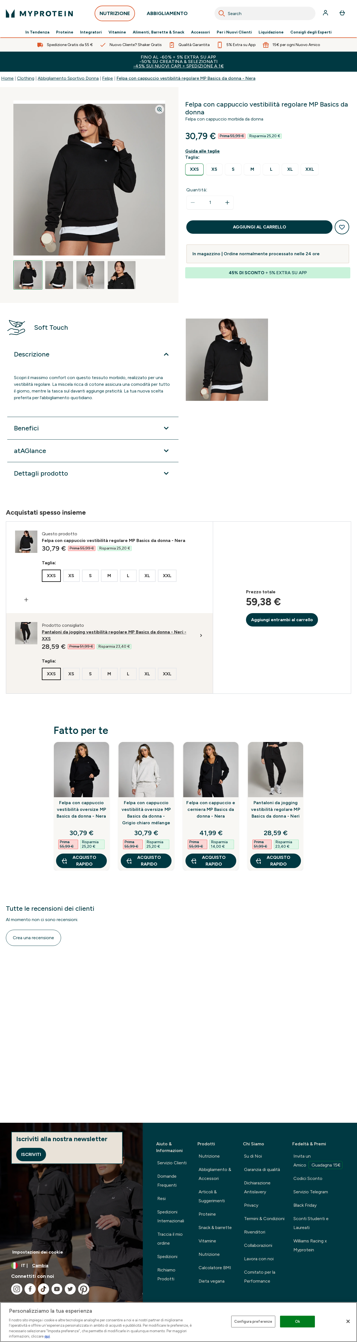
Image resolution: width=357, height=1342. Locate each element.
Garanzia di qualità (262, 1169)
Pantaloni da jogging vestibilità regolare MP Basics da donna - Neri (275, 809)
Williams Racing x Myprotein (310, 1245)
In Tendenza (37, 32)
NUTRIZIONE (115, 15)
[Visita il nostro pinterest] (83, 1289)
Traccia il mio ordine (170, 1239)
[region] (178, 1322)
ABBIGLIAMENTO (167, 15)
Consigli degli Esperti (311, 32)
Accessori (200, 32)
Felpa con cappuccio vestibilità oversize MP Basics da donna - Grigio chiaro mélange (146, 812)
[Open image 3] (90, 275)
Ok (297, 1321)
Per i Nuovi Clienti (234, 32)
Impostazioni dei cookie (37, 1252)
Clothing (25, 78)
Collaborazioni (258, 1245)
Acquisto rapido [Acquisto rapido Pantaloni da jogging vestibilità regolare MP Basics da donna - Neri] (272, 861)
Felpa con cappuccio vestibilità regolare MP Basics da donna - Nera (186, 78)
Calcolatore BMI (215, 1267)
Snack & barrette (215, 1227)
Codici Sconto (307, 1178)
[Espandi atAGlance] (92, 451)
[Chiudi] (348, 1321)
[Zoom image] (159, 109)
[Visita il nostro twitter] (70, 1289)
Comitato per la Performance (259, 1276)
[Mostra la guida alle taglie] (203, 151)
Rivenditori (254, 1232)
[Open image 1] (27, 275)
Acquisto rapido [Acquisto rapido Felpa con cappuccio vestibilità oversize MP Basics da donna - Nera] (78, 861)
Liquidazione (271, 32)
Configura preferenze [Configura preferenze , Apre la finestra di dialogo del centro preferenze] (253, 1321)
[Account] (326, 13)
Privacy (251, 1205)
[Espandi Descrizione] (92, 354)
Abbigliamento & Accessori (215, 1174)
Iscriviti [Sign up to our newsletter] (31, 1154)
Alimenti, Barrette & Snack (158, 32)
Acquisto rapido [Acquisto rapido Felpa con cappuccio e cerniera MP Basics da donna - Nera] (208, 861)
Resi (161, 1198)
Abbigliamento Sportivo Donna (68, 78)
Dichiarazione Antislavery (257, 1187)
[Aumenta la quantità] (227, 202)
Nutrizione (209, 1156)
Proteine (64, 32)
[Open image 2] (59, 275)
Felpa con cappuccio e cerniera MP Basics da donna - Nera (210, 809)
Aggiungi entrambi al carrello (282, 619)
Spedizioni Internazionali (170, 1216)
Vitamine (117, 32)
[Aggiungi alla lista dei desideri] (342, 227)
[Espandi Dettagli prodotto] (92, 473)
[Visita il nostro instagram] (16, 1289)
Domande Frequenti (167, 1181)
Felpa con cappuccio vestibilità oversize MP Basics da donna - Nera (81, 809)
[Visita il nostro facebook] (30, 1289)
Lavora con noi (259, 1258)
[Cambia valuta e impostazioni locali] (71, 1265)
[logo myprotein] (39, 13)
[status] (210, 202)
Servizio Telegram (310, 1191)
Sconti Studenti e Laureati (311, 1223)
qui (47, 1336)
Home (7, 78)
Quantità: (197, 189)
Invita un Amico (317, 1161)
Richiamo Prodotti (166, 1274)
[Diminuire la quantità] (193, 202)
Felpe (107, 78)
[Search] (222, 13)
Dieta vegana (212, 1281)
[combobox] (264, 13)
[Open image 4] (121, 275)
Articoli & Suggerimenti (212, 1196)
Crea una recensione (33, 937)
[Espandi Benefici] (92, 428)
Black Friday (305, 1205)
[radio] (194, 169)
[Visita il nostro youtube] (56, 1289)
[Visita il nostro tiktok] (43, 1289)
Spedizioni (167, 1256)
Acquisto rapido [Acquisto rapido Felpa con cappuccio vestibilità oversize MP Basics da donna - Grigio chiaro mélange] (143, 861)
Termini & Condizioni (264, 1218)
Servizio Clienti (172, 1162)
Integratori (91, 32)
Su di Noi (253, 1156)
